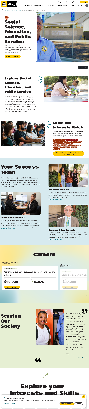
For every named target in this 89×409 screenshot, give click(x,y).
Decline (78, 404)
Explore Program (11, 287)
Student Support (62, 5)
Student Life (50, 5)
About (72, 5)
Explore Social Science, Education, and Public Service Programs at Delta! (68, 153)
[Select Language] (61, 2)
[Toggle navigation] (86, 5)
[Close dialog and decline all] (83, 396)
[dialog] (43, 401)
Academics (27, 5)
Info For (80, 5)
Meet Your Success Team (8, 228)
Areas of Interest (16, 10)
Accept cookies (66, 404)
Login (73, 2)
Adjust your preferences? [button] (10, 403)
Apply (84, 2)
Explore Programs (11, 56)
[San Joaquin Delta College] (12, 4)
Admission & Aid (38, 5)
